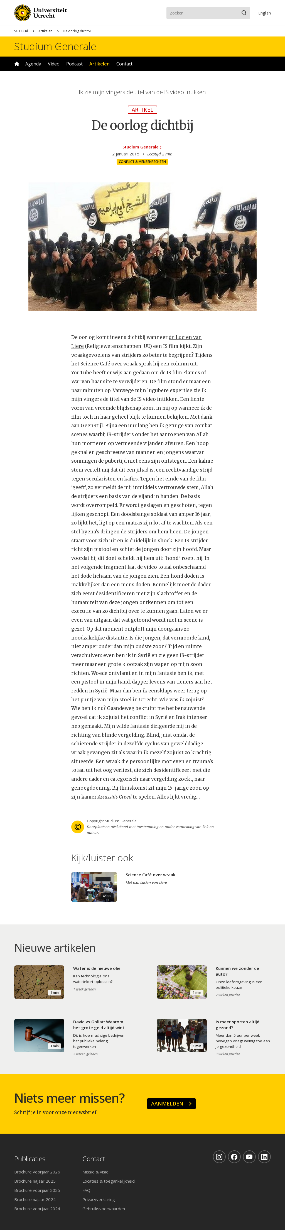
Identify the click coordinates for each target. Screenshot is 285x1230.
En (264, 13)
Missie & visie (95, 1172)
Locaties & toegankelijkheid (108, 1181)
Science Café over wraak (108, 364)
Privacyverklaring (98, 1199)
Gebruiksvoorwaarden (103, 1208)
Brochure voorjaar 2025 (37, 1190)
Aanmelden (167, 1103)
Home (16, 64)
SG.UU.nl (21, 31)
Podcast (74, 64)
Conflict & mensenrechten (142, 161)
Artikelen (45, 31)
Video (54, 64)
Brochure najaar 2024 (35, 1199)
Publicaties (29, 1159)
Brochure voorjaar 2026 (37, 1172)
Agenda (33, 64)
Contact (124, 64)
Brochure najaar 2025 (35, 1181)
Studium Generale (55, 47)
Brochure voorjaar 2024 (37, 1208)
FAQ (86, 1190)
